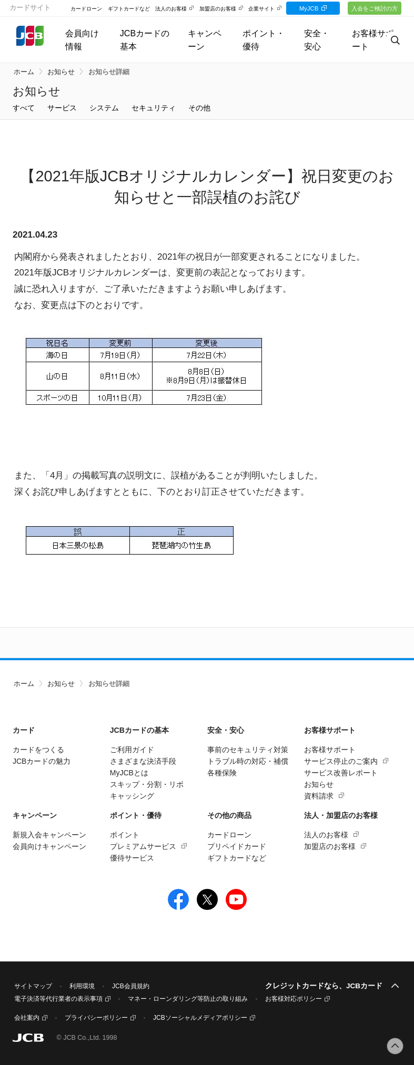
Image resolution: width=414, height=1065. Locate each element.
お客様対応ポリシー (293, 998)
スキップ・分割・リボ (147, 784)
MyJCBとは (129, 773)
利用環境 (82, 986)
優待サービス (132, 858)
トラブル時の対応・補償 (247, 761)
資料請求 (319, 796)
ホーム (24, 72)
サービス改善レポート (341, 773)
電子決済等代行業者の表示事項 (58, 998)
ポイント (124, 835)
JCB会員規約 (130, 986)
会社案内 (26, 1017)
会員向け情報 (82, 40)
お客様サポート (330, 749)
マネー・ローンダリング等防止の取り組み (188, 998)
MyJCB (310, 8)
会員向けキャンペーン (49, 846)
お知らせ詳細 (108, 72)
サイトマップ (33, 986)
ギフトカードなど (129, 9)
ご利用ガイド (132, 749)
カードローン (86, 9)
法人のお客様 (171, 9)
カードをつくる (38, 749)
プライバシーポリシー (96, 1017)
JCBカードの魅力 (41, 761)
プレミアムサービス (143, 846)
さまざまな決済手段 (143, 761)
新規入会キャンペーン (49, 835)
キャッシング (132, 796)
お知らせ (61, 72)
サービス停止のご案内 (341, 761)
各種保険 (222, 773)
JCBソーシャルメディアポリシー (200, 1017)
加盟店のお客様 (217, 9)
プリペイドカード (236, 846)
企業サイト (261, 9)
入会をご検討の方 (375, 8)
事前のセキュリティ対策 (247, 749)
